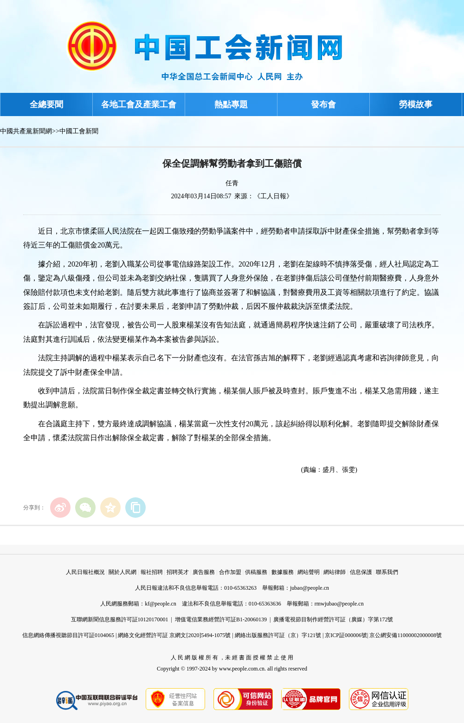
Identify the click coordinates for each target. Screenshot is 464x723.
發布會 (323, 104)
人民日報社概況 (85, 572)
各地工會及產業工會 (138, 104)
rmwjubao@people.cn (339, 603)
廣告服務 (204, 572)
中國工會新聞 (78, 131)
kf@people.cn (160, 603)
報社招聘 (152, 572)
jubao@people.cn (309, 588)
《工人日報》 (273, 196)
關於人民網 (122, 572)
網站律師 (334, 572)
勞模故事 (415, 104)
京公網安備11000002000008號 (405, 635)
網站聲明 (308, 572)
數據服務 (282, 572)
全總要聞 (46, 104)
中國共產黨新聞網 (26, 131)
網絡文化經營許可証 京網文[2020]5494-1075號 (174, 635)
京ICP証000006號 (346, 635)
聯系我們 (387, 572)
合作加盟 (230, 572)
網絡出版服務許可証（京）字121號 (278, 635)
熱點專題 (231, 104)
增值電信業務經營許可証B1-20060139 (221, 619)
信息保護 (361, 572)
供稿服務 (256, 572)
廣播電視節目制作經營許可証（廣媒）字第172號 (333, 619)
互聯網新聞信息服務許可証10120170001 (119, 619)
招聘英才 (178, 572)
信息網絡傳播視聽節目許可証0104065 (68, 635)
